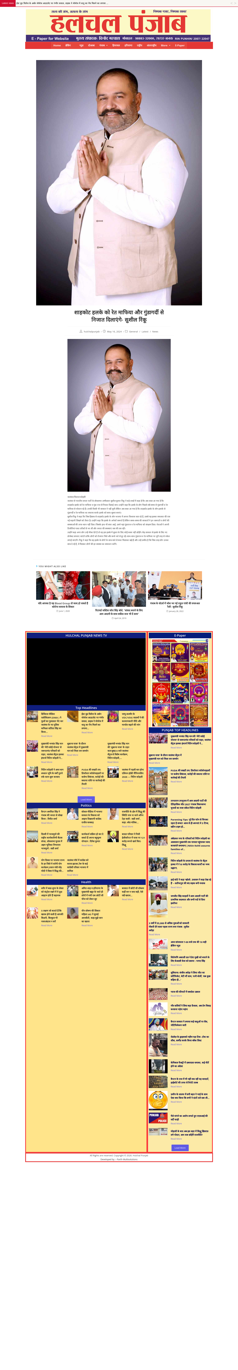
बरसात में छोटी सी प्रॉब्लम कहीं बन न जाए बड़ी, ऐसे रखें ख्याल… (133, 892)
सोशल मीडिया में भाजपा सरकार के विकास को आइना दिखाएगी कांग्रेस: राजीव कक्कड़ (92, 817)
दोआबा (91, 45)
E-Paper (180, 45)
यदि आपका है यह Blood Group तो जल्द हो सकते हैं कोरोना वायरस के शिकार (63, 605)
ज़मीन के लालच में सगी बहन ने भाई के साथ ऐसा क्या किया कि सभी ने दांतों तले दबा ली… (190, 1096)
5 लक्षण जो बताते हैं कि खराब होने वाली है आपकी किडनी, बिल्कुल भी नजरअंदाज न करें (52, 916)
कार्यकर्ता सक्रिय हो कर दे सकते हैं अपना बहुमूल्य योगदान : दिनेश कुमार (92, 837)
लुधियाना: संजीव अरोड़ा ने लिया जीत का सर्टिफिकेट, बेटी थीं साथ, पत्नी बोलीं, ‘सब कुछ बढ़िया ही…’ (190, 976)
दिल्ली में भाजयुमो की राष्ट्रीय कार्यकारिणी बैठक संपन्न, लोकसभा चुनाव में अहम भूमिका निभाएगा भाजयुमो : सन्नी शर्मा (51, 841)
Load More (86, 799)
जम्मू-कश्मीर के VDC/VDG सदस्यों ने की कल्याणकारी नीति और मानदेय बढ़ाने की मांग (133, 719)
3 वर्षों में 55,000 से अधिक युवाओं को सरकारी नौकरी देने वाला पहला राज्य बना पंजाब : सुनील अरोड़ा (169, 927)
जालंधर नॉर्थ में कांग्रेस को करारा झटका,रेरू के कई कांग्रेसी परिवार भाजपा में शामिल (78, 865)
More (166, 45)
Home (57, 45)
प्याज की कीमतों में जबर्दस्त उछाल (185, 991)
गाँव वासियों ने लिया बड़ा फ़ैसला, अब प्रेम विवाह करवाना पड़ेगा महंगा (191, 1007)
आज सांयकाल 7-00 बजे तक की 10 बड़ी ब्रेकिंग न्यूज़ (188, 943)
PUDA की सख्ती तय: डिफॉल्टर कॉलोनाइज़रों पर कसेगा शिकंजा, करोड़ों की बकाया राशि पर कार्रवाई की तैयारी (93, 777)
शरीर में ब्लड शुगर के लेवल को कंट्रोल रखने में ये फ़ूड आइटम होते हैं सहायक (52, 892)
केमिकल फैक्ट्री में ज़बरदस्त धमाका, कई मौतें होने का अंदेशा (190, 1064)
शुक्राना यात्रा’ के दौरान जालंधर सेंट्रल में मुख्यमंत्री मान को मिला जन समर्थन (78, 747)
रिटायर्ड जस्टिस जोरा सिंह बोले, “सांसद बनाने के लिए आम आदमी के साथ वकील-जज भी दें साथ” (119, 612)
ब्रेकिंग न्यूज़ (74, 45)
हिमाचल (116, 45)
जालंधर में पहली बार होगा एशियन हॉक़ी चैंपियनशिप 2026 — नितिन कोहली (133, 773)
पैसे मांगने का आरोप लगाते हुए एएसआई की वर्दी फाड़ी (189, 1117)
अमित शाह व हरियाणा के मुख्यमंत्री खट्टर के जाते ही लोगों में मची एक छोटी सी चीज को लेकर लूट (92, 893)
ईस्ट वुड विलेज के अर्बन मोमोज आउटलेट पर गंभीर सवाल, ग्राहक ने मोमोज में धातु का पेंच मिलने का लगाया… (93, 721)
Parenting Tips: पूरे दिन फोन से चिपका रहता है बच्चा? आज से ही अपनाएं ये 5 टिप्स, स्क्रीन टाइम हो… (190, 823)
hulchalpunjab (92, 331)
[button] (103, 45)
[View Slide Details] (180, 682)
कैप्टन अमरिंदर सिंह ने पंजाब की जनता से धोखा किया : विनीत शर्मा (51, 815)
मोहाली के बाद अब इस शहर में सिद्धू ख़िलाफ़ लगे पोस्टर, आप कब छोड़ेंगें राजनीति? (189, 1133)
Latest (145, 331)
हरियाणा (128, 45)
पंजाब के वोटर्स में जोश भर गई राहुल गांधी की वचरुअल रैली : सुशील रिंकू (175, 605)
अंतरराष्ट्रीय (151, 45)
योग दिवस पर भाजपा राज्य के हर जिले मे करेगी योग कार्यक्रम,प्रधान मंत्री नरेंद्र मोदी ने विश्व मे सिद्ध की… (52, 865)
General (133, 331)
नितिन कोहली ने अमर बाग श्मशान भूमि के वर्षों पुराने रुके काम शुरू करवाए (52, 773)
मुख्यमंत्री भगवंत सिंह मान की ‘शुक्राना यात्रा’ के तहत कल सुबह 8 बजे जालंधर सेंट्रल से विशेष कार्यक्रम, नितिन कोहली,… (118, 750)
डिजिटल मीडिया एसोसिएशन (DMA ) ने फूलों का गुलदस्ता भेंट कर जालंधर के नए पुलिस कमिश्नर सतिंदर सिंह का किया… (52, 722)
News (155, 331)
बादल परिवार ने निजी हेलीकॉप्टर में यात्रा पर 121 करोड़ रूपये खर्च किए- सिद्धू (133, 839)
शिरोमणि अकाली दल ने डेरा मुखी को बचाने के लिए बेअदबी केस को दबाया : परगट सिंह (190, 959)
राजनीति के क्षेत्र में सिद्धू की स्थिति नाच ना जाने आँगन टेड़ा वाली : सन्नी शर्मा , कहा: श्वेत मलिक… (133, 817)
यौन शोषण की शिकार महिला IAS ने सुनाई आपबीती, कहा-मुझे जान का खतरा (92, 916)
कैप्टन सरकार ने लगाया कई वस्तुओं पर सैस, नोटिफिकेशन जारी (189, 1023)
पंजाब (103, 45)
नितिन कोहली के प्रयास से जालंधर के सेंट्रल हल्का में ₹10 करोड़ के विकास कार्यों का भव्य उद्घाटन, (190, 864)
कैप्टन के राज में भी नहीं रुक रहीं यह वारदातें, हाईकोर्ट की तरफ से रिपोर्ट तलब (190, 1080)
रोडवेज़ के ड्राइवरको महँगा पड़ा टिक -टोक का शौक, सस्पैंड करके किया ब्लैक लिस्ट (190, 1038)
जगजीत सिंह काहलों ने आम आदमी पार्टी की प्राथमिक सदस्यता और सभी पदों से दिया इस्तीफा (189, 899)
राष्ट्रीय (139, 45)
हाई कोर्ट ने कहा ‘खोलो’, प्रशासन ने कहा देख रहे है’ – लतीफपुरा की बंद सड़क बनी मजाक (191, 881)
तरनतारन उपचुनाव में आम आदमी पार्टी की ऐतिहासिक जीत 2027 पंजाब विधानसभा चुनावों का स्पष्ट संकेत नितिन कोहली (189, 804)
